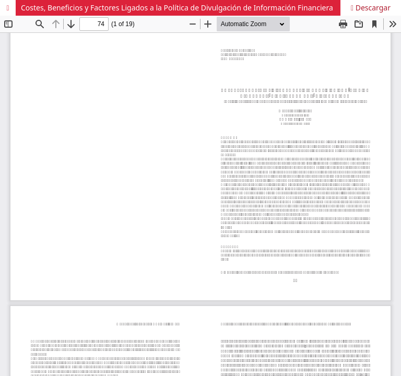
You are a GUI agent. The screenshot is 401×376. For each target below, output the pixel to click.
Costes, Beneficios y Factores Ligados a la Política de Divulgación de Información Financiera (177, 8)
